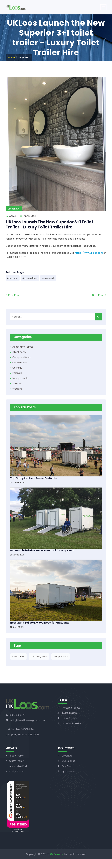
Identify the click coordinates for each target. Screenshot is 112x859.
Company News (29, 278)
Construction (19, 362)
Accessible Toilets (22, 346)
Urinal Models (69, 718)
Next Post (99, 295)
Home (11, 57)
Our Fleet (67, 766)
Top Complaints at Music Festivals (33, 478)
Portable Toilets (71, 707)
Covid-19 (17, 367)
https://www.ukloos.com (89, 253)
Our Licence (68, 761)
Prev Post (13, 295)
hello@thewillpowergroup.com (25, 720)
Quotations (68, 771)
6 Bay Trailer (16, 761)
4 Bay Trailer (16, 755)
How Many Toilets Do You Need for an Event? (39, 622)
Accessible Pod (18, 766)
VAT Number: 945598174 (20, 729)
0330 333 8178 (15, 715)
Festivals (17, 373)
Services (17, 383)
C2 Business (56, 854)
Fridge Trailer (16, 771)
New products (48, 278)
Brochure (67, 755)
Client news (12, 278)
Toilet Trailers (69, 713)
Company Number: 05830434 (23, 734)
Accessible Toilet (71, 723)
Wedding (17, 388)
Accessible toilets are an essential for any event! (43, 550)
